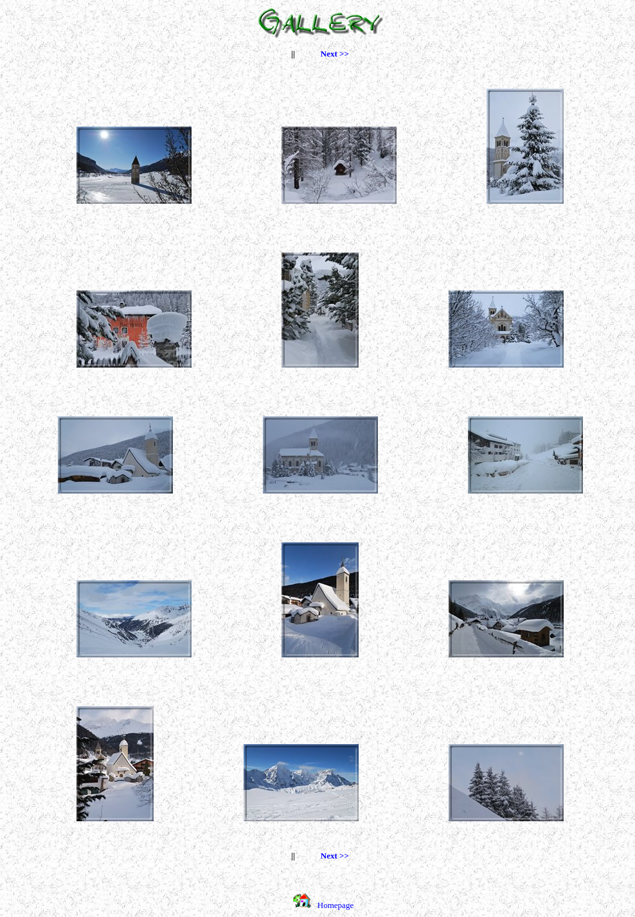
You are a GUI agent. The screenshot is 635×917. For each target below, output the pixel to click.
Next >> (335, 53)
